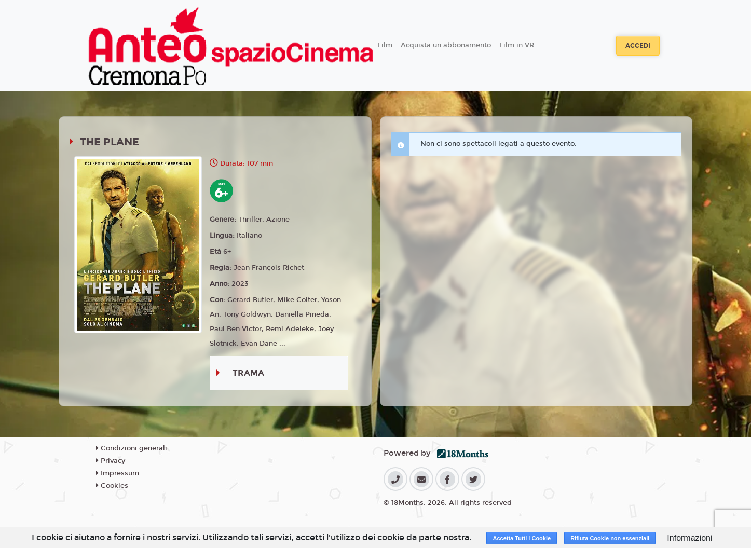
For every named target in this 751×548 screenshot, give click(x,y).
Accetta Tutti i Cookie (522, 538)
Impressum (117, 473)
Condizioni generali (131, 448)
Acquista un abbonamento (446, 45)
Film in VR (516, 45)
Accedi (637, 45)
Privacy (110, 461)
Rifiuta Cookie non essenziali (609, 538)
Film (384, 45)
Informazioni (689, 537)
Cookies (112, 486)
